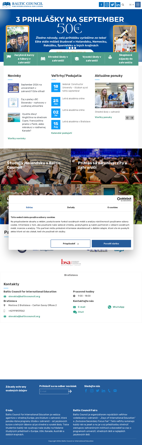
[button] (10, 35)
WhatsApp (118, 307)
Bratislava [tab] (71, 275)
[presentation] (60, 403)
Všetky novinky (17, 138)
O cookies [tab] (112, 207)
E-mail (81, 307)
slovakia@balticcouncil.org (24, 296)
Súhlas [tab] (29, 207)
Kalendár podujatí (61, 133)
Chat (81, 312)
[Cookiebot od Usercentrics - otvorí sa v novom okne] (119, 199)
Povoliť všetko (111, 243)
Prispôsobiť (70, 243)
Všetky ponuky (103, 117)
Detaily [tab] (71, 207)
